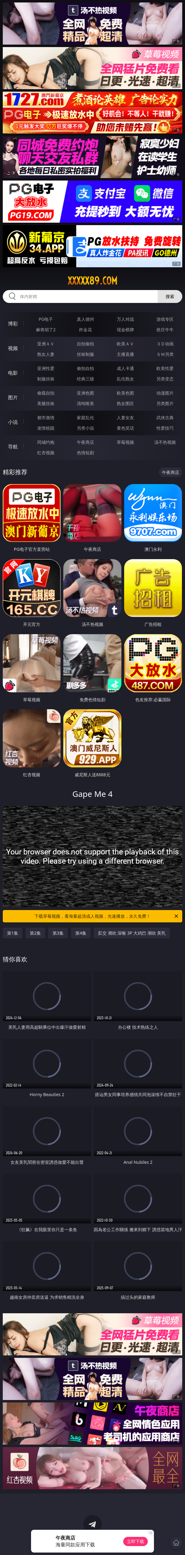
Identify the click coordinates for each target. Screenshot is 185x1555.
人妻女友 (125, 417)
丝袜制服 (85, 354)
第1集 (12, 933)
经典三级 (85, 379)
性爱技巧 (165, 428)
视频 (13, 348)
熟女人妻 (45, 354)
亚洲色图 (85, 393)
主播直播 (125, 354)
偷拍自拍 (85, 368)
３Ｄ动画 (165, 344)
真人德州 (85, 319)
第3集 (58, 933)
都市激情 (45, 417)
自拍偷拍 (85, 344)
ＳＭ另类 (165, 354)
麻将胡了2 (46, 329)
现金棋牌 (125, 329)
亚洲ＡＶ (45, 344)
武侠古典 (165, 417)
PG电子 (46, 319)
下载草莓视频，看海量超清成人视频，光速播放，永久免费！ (106, 916)
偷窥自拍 (45, 393)
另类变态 (165, 379)
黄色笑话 (125, 428)
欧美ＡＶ (125, 344)
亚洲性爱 (45, 368)
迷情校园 (45, 428)
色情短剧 (85, 452)
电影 (13, 372)
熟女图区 (125, 403)
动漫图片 (165, 393)
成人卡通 (125, 368)
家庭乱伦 (85, 417)
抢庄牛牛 (165, 329)
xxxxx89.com (92, 281)
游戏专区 (165, 319)
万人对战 (125, 319)
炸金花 (85, 329)
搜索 (170, 296)
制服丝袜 (45, 379)
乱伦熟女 (125, 379)
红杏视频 (45, 452)
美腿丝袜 (45, 403)
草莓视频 (125, 442)
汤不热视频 (165, 442)
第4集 (80, 933)
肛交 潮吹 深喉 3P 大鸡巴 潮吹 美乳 (132, 933)
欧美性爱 (165, 368)
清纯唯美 (85, 403)
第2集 (35, 933)
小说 (13, 422)
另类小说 (85, 428)
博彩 (13, 323)
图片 (13, 397)
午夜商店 (85, 442)
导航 (13, 446)
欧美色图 (125, 393)
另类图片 (165, 403)
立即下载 (135, 1541)
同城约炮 (45, 442)
